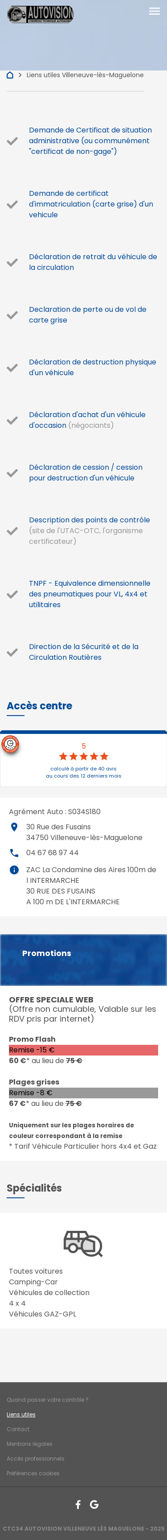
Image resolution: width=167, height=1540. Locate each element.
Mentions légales (30, 1444)
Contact (18, 1429)
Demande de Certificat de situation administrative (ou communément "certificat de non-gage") (90, 141)
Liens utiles (21, 1414)
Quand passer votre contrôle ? (48, 1399)
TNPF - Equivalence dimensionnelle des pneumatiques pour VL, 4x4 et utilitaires (90, 594)
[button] (39, 706)
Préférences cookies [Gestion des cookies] (33, 1473)
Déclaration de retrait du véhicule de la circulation (93, 262)
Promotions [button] (46, 953)
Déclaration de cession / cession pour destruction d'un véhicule (86, 472)
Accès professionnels (36, 1458)
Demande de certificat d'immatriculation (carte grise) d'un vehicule (91, 204)
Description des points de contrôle (89, 520)
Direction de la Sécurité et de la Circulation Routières (83, 652)
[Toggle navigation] (154, 12)
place (14, 827)
